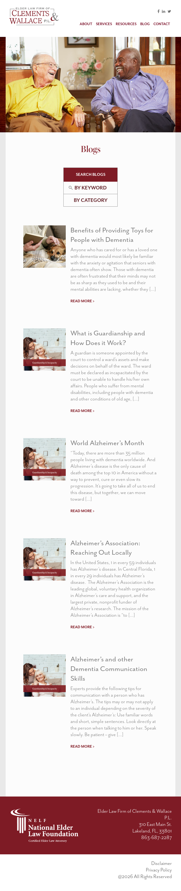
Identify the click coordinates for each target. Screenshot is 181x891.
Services (104, 24)
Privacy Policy (159, 870)
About (86, 24)
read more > (82, 301)
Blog (145, 24)
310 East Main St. (155, 824)
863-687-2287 (156, 837)
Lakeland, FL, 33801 (152, 831)
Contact (161, 24)
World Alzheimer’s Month (107, 442)
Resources (126, 24)
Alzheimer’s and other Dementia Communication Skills (108, 669)
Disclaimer (161, 863)
